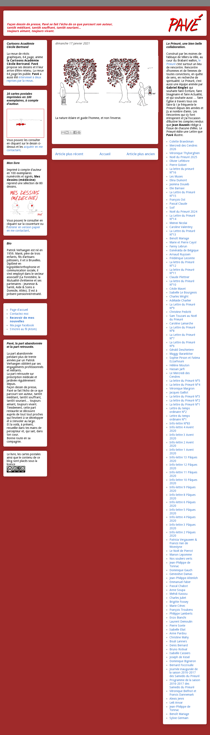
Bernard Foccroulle (181, 665)
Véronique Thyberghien (184, 153)
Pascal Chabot (178, 586)
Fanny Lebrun (178, 246)
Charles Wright (178, 296)
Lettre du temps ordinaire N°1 (179, 417)
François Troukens (181, 609)
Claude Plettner (179, 277)
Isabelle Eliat (177, 629)
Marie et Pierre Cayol (182, 242)
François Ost (177, 199)
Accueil (105, 154)
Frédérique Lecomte (182, 258)
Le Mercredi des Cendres (179, 374)
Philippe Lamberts (180, 613)
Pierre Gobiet (177, 165)
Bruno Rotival (178, 649)
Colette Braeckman (181, 141)
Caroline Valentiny (181, 227)
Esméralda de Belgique (183, 250)
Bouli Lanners (178, 641)
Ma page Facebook (22, 325)
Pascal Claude (178, 203)
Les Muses (176, 176)
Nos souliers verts (180, 558)
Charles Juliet (177, 597)
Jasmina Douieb (179, 184)
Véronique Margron (181, 388)
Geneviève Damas (180, 574)
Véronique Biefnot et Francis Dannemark (182, 692)
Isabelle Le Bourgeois (183, 292)
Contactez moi (19, 313)
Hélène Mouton (179, 365)
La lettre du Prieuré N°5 (184, 380)
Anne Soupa (177, 590)
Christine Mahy (179, 637)
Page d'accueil (19, 309)
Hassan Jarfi (177, 369)
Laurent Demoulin (180, 621)
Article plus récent (69, 154)
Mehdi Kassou (178, 593)
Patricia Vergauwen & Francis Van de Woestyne (183, 543)
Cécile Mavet (177, 288)
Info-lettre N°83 (179, 423)
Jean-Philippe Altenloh (183, 578)
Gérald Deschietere (181, 349)
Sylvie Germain (178, 718)
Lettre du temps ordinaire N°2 (179, 410)
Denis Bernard (178, 645)
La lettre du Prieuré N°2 (184, 400)
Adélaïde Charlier (180, 300)
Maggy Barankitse (181, 353)
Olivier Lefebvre (179, 161)
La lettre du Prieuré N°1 (184, 404)
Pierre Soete (177, 625)
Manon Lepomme (180, 554)
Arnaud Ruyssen (179, 254)
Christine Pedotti (180, 311)
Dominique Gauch (180, 570)
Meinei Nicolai (178, 223)
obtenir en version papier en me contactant (23, 228)
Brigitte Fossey (178, 601)
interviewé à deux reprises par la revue (24, 79)
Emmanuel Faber (180, 582)
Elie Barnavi (176, 188)
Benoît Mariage (179, 238)
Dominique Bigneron (182, 661)
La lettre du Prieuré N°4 (184, 384)
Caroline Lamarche (181, 323)
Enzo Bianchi (177, 617)
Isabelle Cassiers (179, 653)
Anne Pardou (177, 633)
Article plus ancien (141, 154)
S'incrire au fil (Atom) (23, 329)
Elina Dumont (178, 180)
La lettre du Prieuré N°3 (184, 396)
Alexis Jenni (176, 698)
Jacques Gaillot (178, 392)
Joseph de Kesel (179, 657)
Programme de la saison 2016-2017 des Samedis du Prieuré (184, 683)
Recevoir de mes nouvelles (22, 319)
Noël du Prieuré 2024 (183, 211)
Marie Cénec (177, 605)
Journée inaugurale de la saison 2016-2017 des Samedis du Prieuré (184, 672)
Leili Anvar (176, 702)
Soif (172, 207)
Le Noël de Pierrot (181, 550)
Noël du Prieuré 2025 (183, 157)
